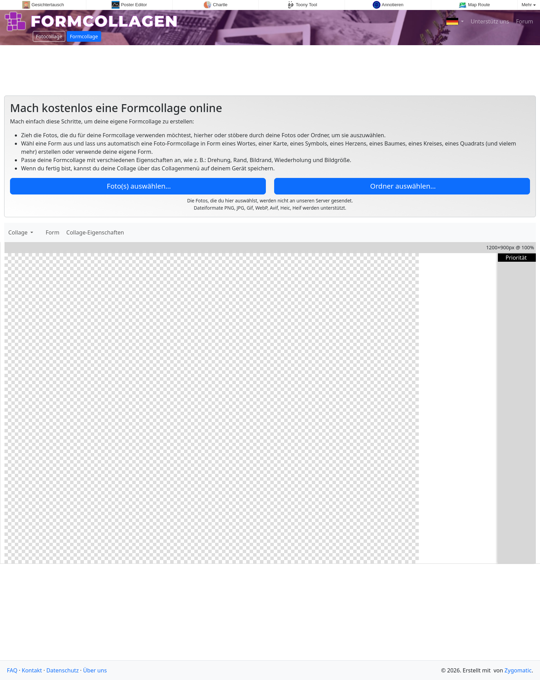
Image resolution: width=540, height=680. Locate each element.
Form (53, 232)
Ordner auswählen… (402, 186)
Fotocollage (49, 36)
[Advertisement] (270, 67)
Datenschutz (62, 670)
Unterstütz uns (489, 21)
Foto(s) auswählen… (138, 186)
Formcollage (84, 36)
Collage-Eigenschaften (95, 232)
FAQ (12, 670)
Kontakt (32, 670)
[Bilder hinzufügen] (39, 232)
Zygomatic (517, 670)
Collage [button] (18, 232)
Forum (523, 21)
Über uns (95, 670)
